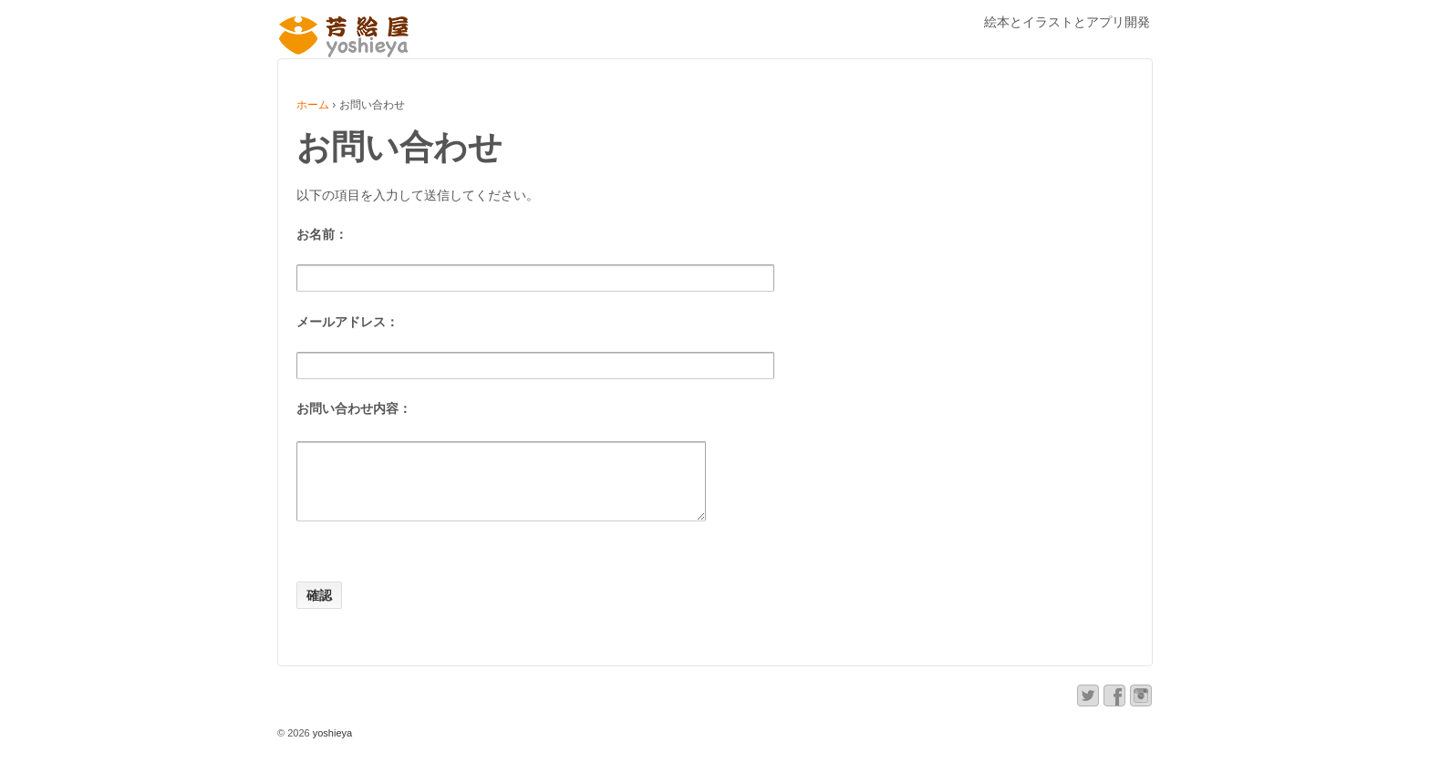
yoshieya (331, 746)
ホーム (312, 104)
